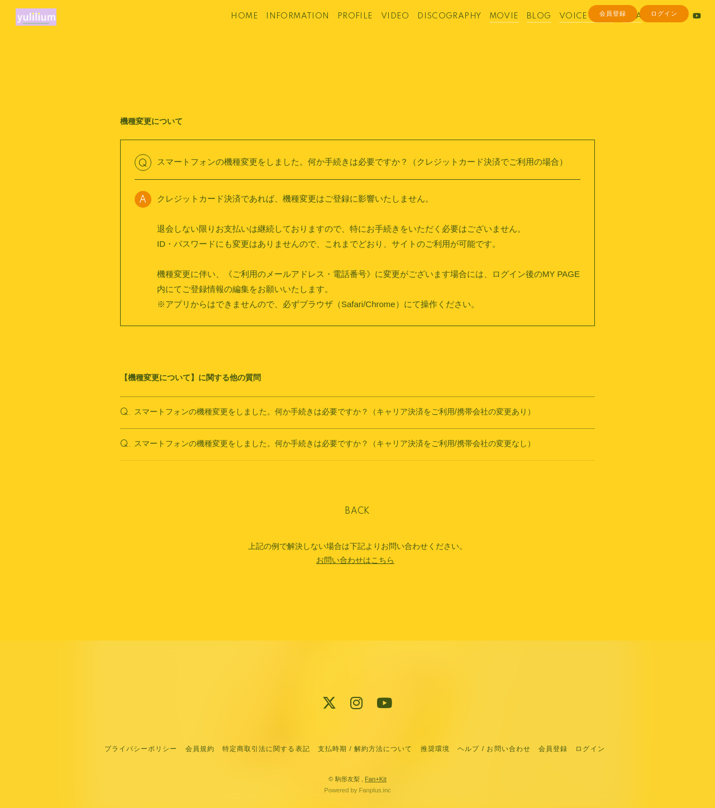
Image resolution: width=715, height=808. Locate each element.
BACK (357, 528)
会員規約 (199, 749)
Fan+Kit (376, 779)
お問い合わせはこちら (355, 577)
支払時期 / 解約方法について (365, 749)
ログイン (664, 51)
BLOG (525, 32)
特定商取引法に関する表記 (265, 749)
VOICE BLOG (572, 32)
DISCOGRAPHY (435, 32)
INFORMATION (283, 32)
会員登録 (612, 51)
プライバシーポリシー (140, 749)
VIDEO (381, 32)
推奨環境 (435, 749)
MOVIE (490, 32)
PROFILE (341, 32)
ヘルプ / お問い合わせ (493, 749)
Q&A (618, 32)
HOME (230, 32)
